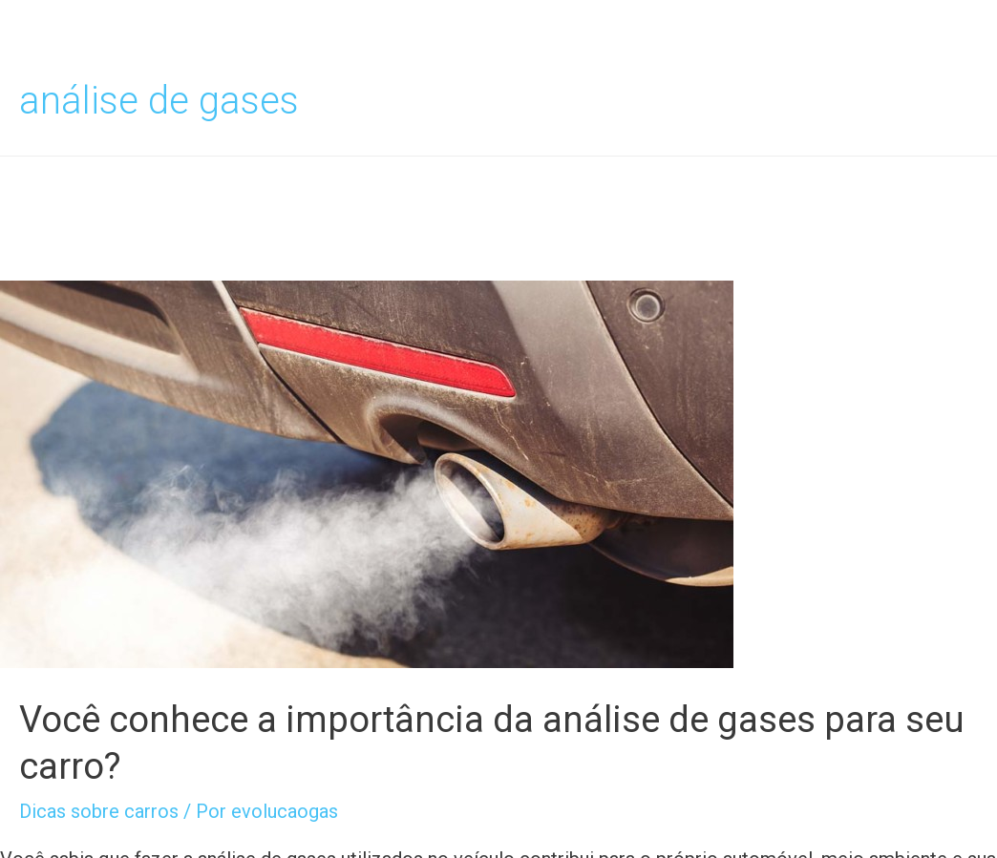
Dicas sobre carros (99, 811)
